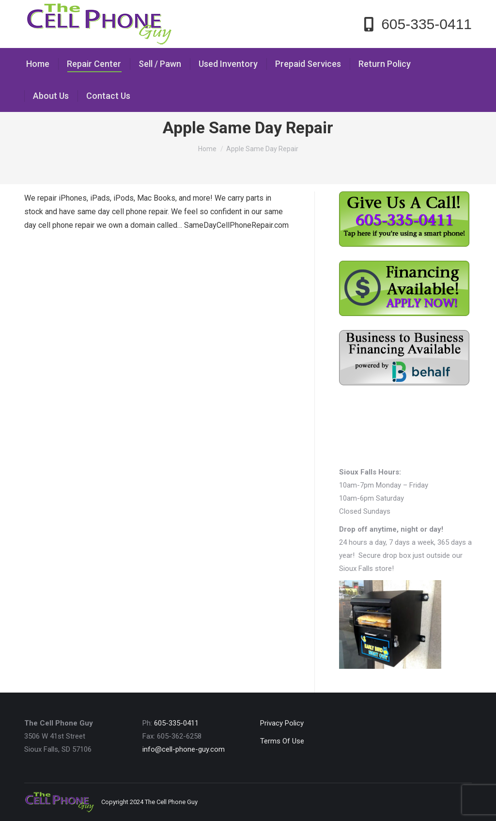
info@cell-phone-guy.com (183, 749)
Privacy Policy (282, 723)
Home (207, 149)
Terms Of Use (282, 741)
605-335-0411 (176, 723)
